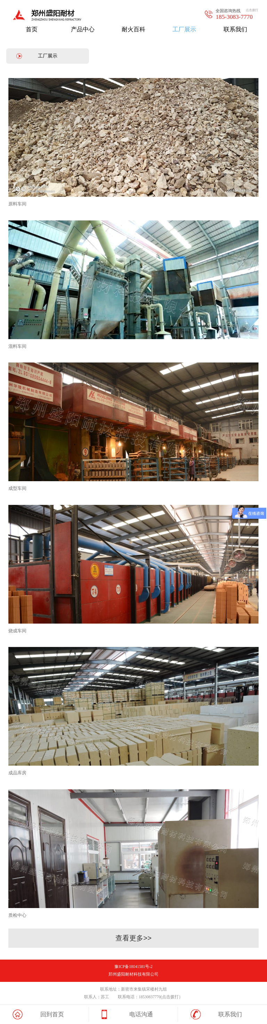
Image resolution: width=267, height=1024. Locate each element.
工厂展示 (47, 55)
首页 (32, 29)
